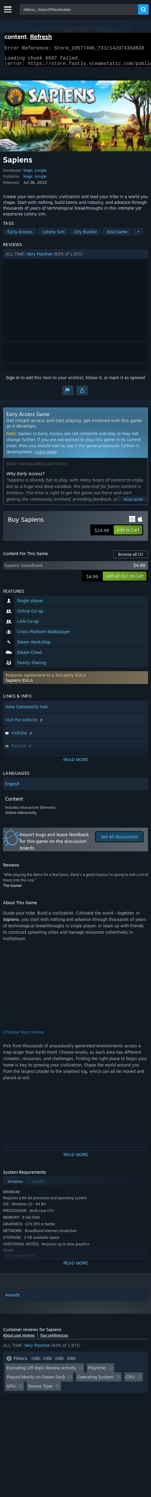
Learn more (45, 455)
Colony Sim (53, 235)
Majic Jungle (34, 173)
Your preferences (54, 1339)
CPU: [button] (130, 1380)
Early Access (19, 235)
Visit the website (24, 723)
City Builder (85, 235)
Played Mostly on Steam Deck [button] (36, 1380)
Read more (133, 503)
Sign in (12, 381)
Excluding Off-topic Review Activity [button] (41, 1371)
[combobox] (79, 9)
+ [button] (138, 235)
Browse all (130, 557)
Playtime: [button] (97, 1371)
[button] (75, 258)
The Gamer (12, 889)
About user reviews (19, 1339)
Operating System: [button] (95, 1380)
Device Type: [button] (40, 1389)
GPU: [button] (11, 1389)
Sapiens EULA (19, 683)
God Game (117, 235)
